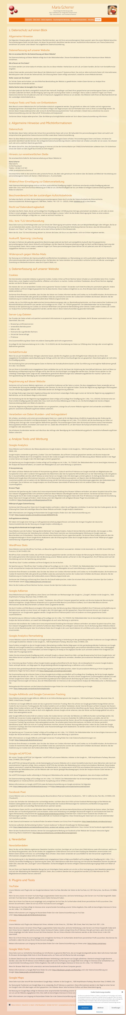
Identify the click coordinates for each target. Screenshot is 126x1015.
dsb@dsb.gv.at (79, 201)
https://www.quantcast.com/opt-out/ (38, 582)
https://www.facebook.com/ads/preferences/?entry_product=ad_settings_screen (41, 827)
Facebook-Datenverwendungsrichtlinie (51, 814)
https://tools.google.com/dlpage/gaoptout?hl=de (35, 500)
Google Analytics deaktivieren (72, 509)
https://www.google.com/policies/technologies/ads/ (32, 689)
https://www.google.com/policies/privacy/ (29, 972)
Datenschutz (99, 1012)
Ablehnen (100, 1008)
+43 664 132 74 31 (52, 1005)
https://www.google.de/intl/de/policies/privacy (30, 915)
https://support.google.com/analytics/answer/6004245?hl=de (36, 515)
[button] (122, 992)
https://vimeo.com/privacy (97, 943)
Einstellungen (116, 1008)
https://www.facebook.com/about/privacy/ (97, 821)
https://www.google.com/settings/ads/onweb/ (55, 671)
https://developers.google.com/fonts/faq (66, 970)
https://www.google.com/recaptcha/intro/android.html (70, 786)
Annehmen (85, 1008)
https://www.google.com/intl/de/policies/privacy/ (30, 786)
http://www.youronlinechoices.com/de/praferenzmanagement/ (54, 833)
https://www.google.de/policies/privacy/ (29, 740)
